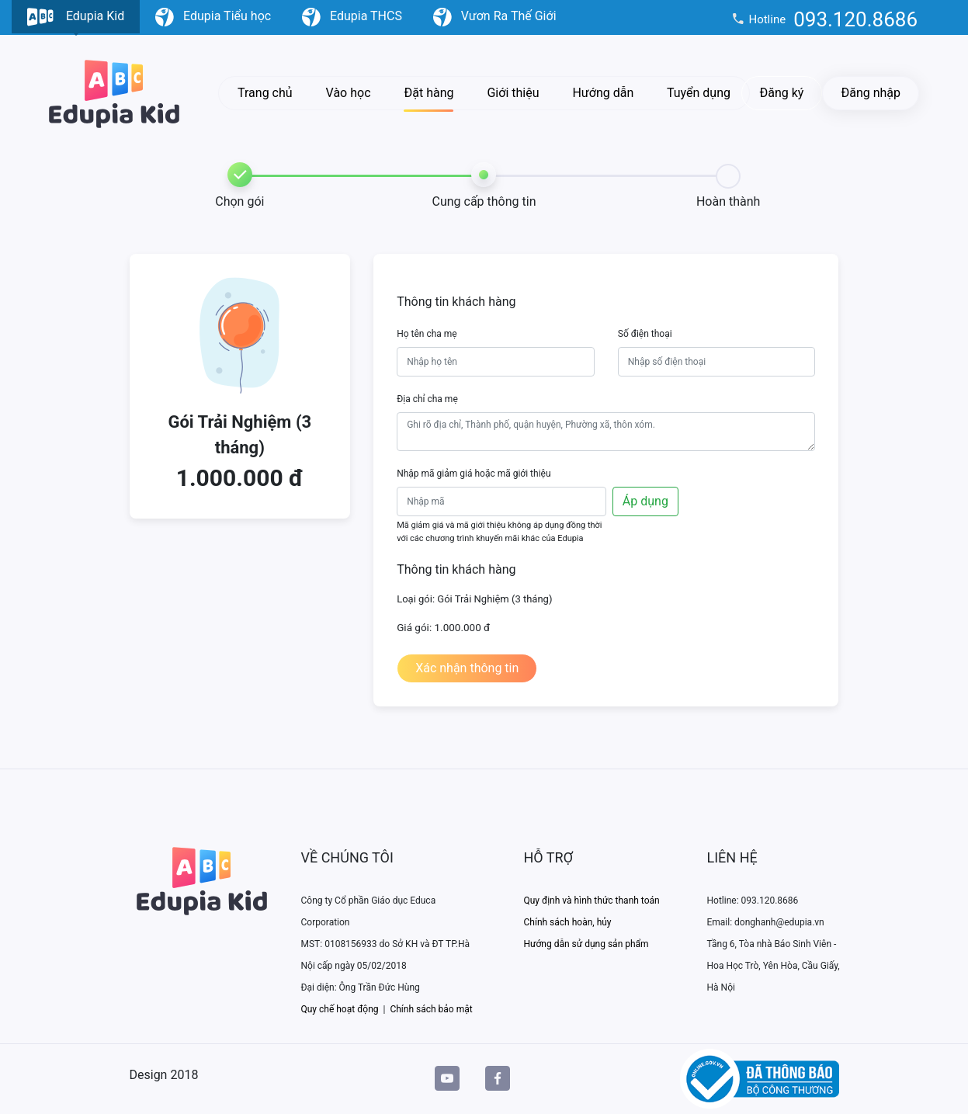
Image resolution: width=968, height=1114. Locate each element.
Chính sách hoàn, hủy (568, 922)
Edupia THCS (352, 17)
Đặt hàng (428, 92)
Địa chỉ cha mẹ (427, 399)
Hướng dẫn (602, 92)
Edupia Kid (76, 20)
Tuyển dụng (698, 92)
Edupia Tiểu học (213, 17)
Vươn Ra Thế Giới (495, 17)
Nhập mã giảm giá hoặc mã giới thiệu (473, 473)
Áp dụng (645, 501)
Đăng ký (782, 92)
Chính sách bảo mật (431, 1009)
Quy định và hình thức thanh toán (592, 900)
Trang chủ (265, 92)
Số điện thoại (645, 333)
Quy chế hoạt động (340, 1009)
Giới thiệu (513, 92)
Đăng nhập (870, 92)
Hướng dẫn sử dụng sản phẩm (586, 944)
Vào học (348, 92)
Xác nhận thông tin (467, 668)
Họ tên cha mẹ (427, 333)
